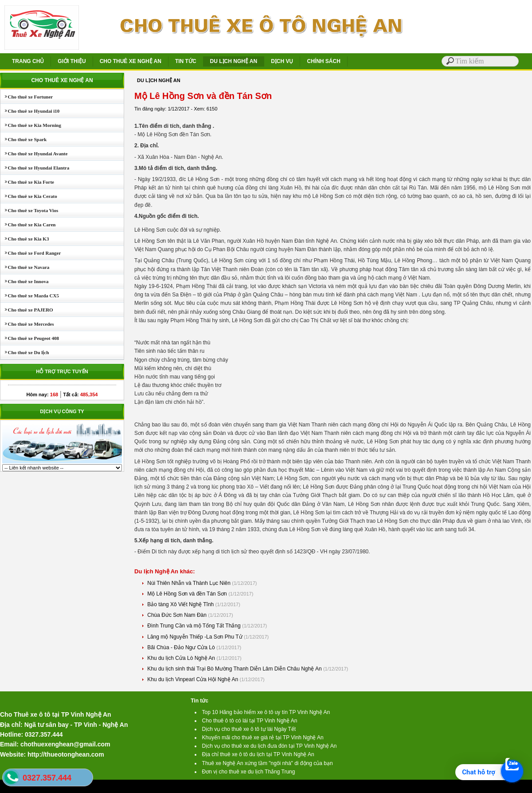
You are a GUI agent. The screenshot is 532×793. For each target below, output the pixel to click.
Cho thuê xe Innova (24, 281)
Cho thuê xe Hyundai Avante (33, 153)
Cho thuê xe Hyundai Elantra (34, 167)
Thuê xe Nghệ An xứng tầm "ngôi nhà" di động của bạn (267, 763)
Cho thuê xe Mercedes (27, 324)
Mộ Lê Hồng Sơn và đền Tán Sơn (187, 594)
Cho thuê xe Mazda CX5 (29, 295)
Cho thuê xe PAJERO (26, 309)
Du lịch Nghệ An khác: (164, 571)
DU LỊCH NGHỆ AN (234, 61)
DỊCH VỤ (282, 61)
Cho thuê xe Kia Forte (27, 182)
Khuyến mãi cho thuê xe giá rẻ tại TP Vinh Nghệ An (263, 737)
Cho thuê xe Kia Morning (30, 125)
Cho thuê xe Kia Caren (27, 224)
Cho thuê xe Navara (24, 267)
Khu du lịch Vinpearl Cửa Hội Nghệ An (193, 679)
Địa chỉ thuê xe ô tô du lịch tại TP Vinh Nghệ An (258, 754)
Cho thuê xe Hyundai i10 (29, 111)
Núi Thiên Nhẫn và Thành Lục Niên (189, 583)
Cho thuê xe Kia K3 (24, 238)
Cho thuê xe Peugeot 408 (29, 338)
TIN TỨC (185, 61)
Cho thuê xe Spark (23, 139)
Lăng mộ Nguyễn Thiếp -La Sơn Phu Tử (195, 637)
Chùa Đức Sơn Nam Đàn (177, 615)
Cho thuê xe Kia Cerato (28, 196)
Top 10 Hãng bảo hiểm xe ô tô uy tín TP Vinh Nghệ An (266, 712)
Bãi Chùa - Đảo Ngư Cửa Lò (181, 647)
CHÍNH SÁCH (323, 61)
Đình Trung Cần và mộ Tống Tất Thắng (194, 626)
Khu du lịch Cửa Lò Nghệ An (181, 658)
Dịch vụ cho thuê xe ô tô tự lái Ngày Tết (249, 729)
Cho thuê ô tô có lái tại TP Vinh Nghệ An (249, 721)
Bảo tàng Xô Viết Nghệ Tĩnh (181, 604)
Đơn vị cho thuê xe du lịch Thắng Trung (248, 772)
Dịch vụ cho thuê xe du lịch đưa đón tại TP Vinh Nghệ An (269, 746)
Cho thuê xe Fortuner (26, 96)
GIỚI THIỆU (72, 61)
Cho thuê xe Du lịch (24, 352)
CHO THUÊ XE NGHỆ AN (130, 61)
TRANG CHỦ (28, 61)
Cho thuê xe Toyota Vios (29, 210)
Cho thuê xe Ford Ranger (30, 253)
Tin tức (199, 701)
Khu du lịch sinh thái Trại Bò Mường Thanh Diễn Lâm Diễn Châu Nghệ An (235, 669)
